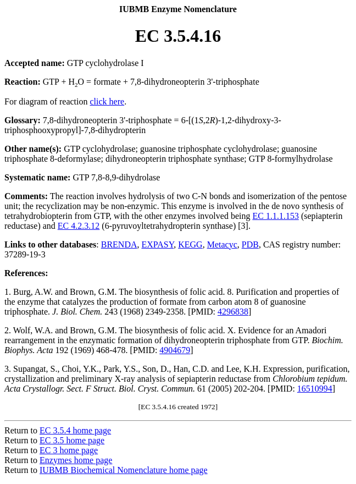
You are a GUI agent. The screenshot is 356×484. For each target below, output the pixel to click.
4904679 (174, 350)
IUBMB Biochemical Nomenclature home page (124, 470)
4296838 (233, 311)
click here (107, 101)
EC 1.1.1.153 (275, 216)
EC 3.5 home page (72, 440)
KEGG (190, 244)
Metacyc (222, 244)
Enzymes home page (76, 460)
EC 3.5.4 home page (75, 430)
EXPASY (158, 244)
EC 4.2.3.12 (78, 225)
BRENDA (119, 244)
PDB (250, 244)
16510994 (314, 388)
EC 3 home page (69, 450)
